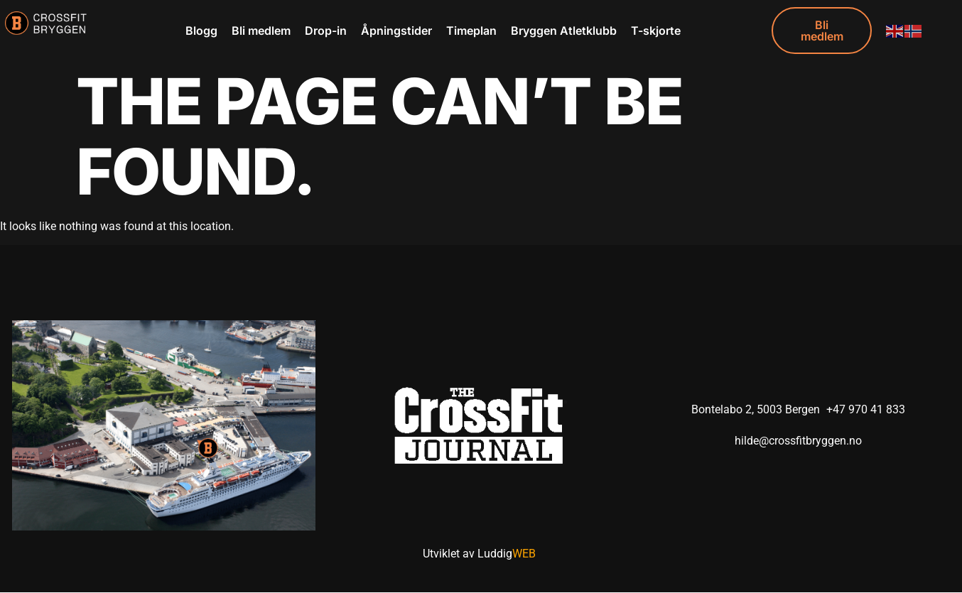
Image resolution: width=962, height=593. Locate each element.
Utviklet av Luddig (479, 553)
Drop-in (326, 30)
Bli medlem (261, 30)
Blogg (201, 30)
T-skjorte (656, 30)
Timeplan (471, 30)
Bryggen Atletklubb (564, 30)
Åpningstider (396, 30)
